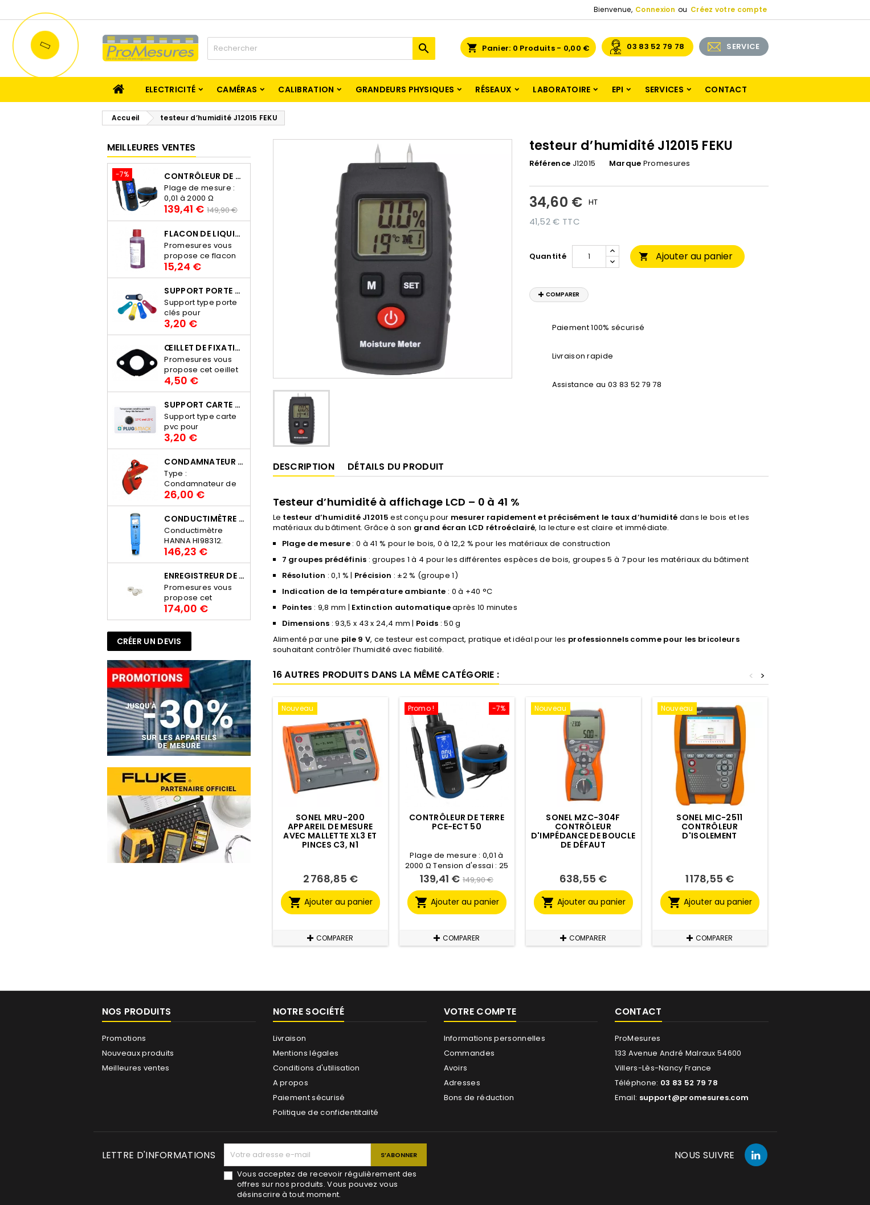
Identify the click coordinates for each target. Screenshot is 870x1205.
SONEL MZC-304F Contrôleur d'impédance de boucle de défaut (583, 831)
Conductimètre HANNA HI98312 (204, 518)
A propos (290, 1082)
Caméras (237, 89)
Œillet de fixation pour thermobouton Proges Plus (204, 347)
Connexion (655, 9)
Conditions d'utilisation (316, 1067)
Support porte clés (204, 290)
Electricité (170, 89)
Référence (550, 163)
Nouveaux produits (138, 1053)
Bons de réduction (479, 1097)
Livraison (290, 1038)
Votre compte (480, 1011)
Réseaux (493, 89)
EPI (618, 89)
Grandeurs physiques (405, 89)
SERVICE (742, 46)
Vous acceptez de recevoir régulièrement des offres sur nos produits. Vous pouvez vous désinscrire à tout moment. (327, 1184)
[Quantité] (589, 256)
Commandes (469, 1053)
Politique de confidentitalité (326, 1112)
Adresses (462, 1082)
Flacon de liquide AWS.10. (204, 233)
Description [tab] (303, 466)
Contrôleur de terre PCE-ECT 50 (204, 176)
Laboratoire (561, 89)
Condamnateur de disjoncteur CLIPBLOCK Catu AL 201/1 (204, 461)
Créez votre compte (729, 9)
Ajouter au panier (686, 256)
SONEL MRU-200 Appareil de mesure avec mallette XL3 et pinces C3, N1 (330, 831)
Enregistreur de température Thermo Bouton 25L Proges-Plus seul (204, 575)
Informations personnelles (495, 1038)
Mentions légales (306, 1053)
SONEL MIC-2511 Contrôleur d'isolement (709, 826)
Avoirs (456, 1067)
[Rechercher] (321, 48)
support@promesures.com (694, 1097)
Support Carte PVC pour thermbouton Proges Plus (204, 404)
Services (664, 89)
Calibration (306, 89)
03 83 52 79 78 (655, 46)
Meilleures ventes (136, 1067)
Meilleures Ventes (151, 147)
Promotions (124, 1038)
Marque (625, 163)
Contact (726, 89)
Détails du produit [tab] (396, 466)
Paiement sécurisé (309, 1097)
